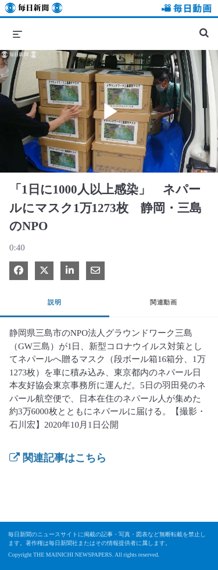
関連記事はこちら (57, 458)
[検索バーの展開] (204, 28)
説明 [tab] (54, 302)
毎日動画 (185, 9)
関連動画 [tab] (163, 302)
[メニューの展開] (17, 33)
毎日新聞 (34, 9)
